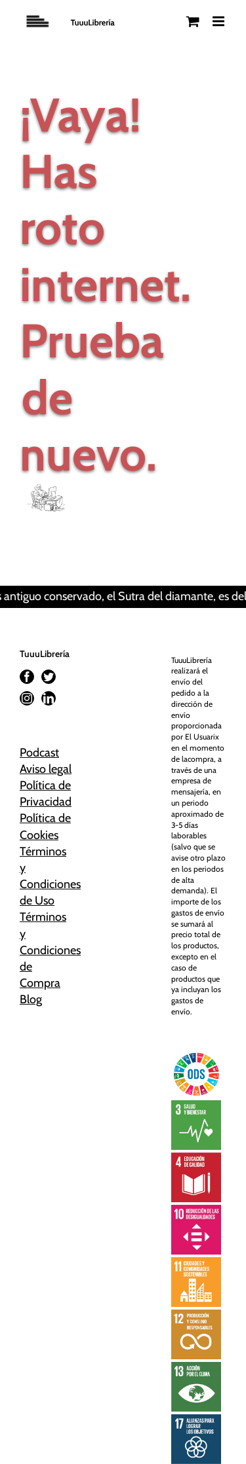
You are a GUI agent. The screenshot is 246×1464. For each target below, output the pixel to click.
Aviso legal (46, 769)
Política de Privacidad (46, 793)
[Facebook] (27, 677)
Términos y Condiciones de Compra (47, 950)
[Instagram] (27, 698)
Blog (31, 999)
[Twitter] (48, 677)
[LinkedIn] (48, 698)
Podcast (39, 752)
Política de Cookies (45, 826)
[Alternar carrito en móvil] (192, 21)
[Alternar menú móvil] (219, 21)
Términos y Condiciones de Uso (47, 876)
